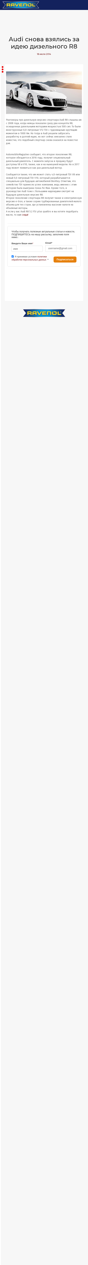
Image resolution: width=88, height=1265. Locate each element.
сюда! (25, 214)
